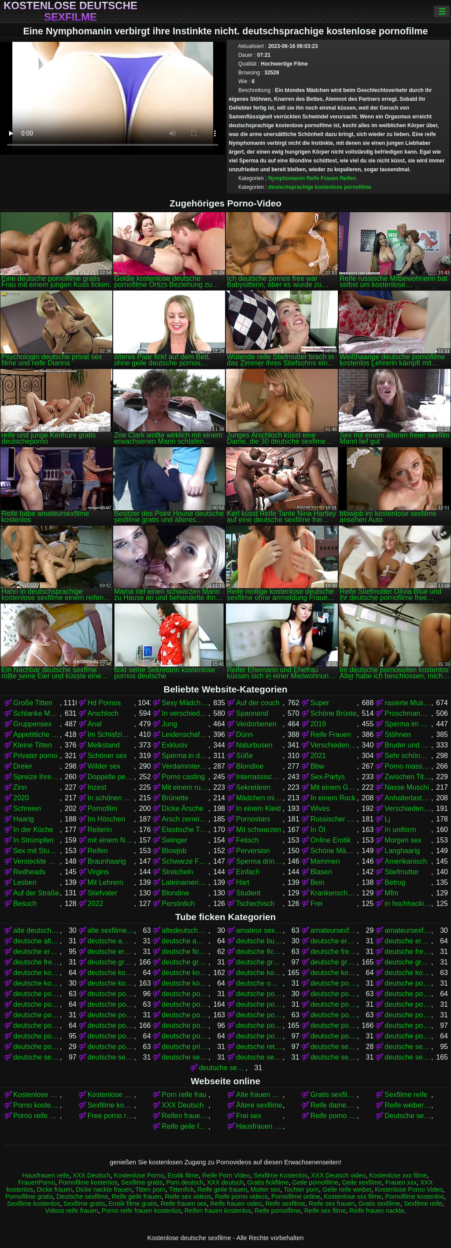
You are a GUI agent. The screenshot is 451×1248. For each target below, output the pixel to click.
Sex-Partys (328, 776)
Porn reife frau (184, 1094)
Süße (244, 755)
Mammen (325, 861)
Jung (169, 724)
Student (248, 893)
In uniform (400, 829)
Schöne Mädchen (334, 850)
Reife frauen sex (184, 1203)
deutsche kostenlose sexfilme (111, 983)
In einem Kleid (258, 808)
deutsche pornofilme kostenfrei (111, 1015)
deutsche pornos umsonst (259, 1036)
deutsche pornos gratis (259, 1025)
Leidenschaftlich (185, 734)
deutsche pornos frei (185, 1025)
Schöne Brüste (334, 713)
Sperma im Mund (407, 724)
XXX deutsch (225, 1182)
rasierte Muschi (407, 703)
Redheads (29, 872)
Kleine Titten (32, 745)
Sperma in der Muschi (185, 755)
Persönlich (178, 903)
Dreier (23, 766)
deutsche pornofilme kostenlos (185, 1015)
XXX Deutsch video (338, 1175)
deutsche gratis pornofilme (111, 962)
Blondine (249, 766)
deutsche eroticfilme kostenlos (334, 941)
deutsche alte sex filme (36, 941)
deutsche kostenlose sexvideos (185, 983)
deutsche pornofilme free (36, 1004)
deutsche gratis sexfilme (259, 962)
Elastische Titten (185, 829)
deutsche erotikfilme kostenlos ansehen (111, 951)
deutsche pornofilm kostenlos (407, 994)
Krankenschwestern (334, 893)
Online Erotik (331, 840)
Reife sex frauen (332, 1203)
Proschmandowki (407, 713)
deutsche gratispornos (334, 962)
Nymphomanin (286, 178)
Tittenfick (181, 1189)
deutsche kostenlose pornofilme (185, 972)
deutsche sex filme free (334, 1046)
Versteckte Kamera (36, 861)
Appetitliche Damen (36, 734)
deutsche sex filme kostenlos (36, 1057)
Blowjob (174, 850)
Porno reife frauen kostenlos (141, 1210)
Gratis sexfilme (334, 1094)
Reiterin (100, 829)
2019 (318, 724)
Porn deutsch (184, 1182)
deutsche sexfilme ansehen (185, 1057)
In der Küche (33, 829)
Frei (317, 903)
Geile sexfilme (361, 1182)
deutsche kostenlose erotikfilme (36, 972)
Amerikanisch (405, 861)
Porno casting (183, 776)
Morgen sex (402, 840)
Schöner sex (107, 755)
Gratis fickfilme (267, 1182)
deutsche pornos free (111, 1025)
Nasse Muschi (406, 787)
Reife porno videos (334, 1115)
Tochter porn (301, 1189)
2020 (21, 798)
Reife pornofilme (278, 1210)
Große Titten (32, 703)
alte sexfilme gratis (111, 930)
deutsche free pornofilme (334, 951)
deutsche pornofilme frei (111, 1004)
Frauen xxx (401, 1182)
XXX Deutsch (182, 1105)
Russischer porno (334, 819)
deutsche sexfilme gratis (407, 1057)
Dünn (244, 734)
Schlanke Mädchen (36, 713)
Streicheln (177, 872)
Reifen (348, 178)
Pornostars (253, 819)
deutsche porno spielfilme (111, 994)
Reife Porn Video (226, 1175)
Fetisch (247, 840)
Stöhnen (397, 734)
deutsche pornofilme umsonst (36, 1025)
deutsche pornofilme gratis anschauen (259, 1004)
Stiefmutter (401, 872)
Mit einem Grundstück (334, 787)
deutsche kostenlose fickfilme (111, 972)
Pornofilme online (295, 1196)
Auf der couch (258, 703)
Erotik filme (183, 1175)
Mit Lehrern (105, 882)
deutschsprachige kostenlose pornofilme (319, 187)
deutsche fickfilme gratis (185, 951)
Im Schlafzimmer (111, 734)
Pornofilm (103, 808)
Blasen (321, 872)
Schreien (27, 808)
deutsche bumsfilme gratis (259, 941)
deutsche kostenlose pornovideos (334, 972)
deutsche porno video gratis (185, 994)
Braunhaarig (107, 861)
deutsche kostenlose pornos (259, 972)
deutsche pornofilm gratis (334, 994)
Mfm (391, 893)
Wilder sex (104, 766)
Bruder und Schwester (407, 745)
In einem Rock (333, 798)
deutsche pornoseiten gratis (334, 1036)
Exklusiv (175, 745)
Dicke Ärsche (182, 808)
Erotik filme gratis (132, 1203)
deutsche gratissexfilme (407, 962)
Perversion (253, 850)
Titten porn (150, 1189)
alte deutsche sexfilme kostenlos (36, 930)
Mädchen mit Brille (259, 798)
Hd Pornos (104, 703)
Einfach (247, 872)
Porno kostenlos (36, 1105)
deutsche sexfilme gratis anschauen (222, 1067)
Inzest (97, 787)
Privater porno (35, 755)
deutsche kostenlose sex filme (407, 972)
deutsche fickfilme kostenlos (259, 951)
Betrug (394, 882)
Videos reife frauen (71, 1210)
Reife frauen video (236, 1203)
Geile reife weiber (346, 1189)
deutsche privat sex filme (185, 1046)
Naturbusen (254, 745)
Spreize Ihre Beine (36, 776)
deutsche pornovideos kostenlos (111, 1046)
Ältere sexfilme (259, 1105)
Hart (242, 882)
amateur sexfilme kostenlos (259, 930)
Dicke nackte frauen (104, 1189)
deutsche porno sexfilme (36, 994)
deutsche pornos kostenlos (334, 1025)
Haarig (23, 819)
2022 (96, 903)
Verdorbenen (256, 724)
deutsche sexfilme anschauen (111, 1057)
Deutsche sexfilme (407, 1115)
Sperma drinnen (259, 861)
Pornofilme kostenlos (88, 1182)
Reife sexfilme (285, 1203)
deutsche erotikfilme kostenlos (36, 951)
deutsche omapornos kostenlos (259, 983)
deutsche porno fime (334, 983)
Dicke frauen (54, 1189)
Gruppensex (32, 724)
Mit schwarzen (258, 829)
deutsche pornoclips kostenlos (259, 994)
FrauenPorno (36, 1182)
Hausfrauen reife (259, 1126)
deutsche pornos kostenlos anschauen (407, 1025)
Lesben (25, 882)
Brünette (175, 798)
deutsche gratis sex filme (185, 962)
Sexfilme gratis (142, 1182)
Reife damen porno (334, 1105)
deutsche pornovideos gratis (36, 1046)
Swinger (174, 840)
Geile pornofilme (315, 1182)
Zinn (20, 787)
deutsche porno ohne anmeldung (407, 983)
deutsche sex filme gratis (407, 1046)
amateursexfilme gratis (334, 930)
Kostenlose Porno (139, 1175)
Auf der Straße (36, 893)
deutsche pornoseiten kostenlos (407, 1036)
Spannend (252, 713)
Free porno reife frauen (111, 1115)
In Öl (318, 829)
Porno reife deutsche (36, 1115)
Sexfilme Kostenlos (280, 1175)
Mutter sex (265, 1189)
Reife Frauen (323, 178)
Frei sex (248, 1115)
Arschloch (103, 713)
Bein (318, 882)
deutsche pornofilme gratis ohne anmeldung (407, 1004)
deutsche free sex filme (407, 951)
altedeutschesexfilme (185, 930)
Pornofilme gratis (29, 1196)
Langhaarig (402, 850)
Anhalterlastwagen (407, 798)
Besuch (25, 903)
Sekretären (253, 787)
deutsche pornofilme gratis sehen (36, 1015)
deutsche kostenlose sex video (36, 983)
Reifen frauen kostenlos (185, 1115)
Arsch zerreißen (185, 819)
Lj (387, 819)
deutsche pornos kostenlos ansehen (36, 1036)
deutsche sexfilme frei (334, 1057)
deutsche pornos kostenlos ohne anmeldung (111, 1036)
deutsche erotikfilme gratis (407, 941)
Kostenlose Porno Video (111, 1094)
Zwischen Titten (407, 776)
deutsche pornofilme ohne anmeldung (407, 1015)
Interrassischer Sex (259, 776)
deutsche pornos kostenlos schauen (185, 1036)
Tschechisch (255, 903)
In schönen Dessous (111, 798)
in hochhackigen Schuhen (407, 903)
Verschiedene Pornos (334, 745)
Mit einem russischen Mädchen (185, 787)
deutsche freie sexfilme (36, 962)
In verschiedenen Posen (185, 713)
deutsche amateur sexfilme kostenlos (111, 941)
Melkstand (104, 745)
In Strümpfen (33, 840)
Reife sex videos (188, 1196)
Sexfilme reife (405, 1094)
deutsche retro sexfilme (259, 1046)
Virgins (98, 872)
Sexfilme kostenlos (111, 1105)
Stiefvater (103, 893)
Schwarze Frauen (185, 861)
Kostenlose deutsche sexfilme (70, 11)
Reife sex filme (325, 1210)
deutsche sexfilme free (259, 1057)
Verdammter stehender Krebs (185, 766)
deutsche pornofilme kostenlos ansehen (334, 1015)
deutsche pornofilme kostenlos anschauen (259, 1015)
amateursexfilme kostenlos (407, 930)
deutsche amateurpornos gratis (185, 941)
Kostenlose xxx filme (36, 1094)
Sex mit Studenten (36, 850)
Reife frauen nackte (376, 1210)
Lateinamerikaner (185, 882)
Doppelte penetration (111, 776)
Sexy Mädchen (185, 703)
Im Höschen (106, 819)
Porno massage (407, 766)
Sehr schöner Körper (407, 755)
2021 (318, 755)
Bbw (317, 766)
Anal (95, 724)
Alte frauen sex (259, 1094)
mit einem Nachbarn (111, 840)
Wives (320, 808)
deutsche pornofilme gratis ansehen (334, 1004)
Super (320, 703)
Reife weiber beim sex (407, 1105)
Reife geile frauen (185, 1126)
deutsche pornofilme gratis (185, 1004)
